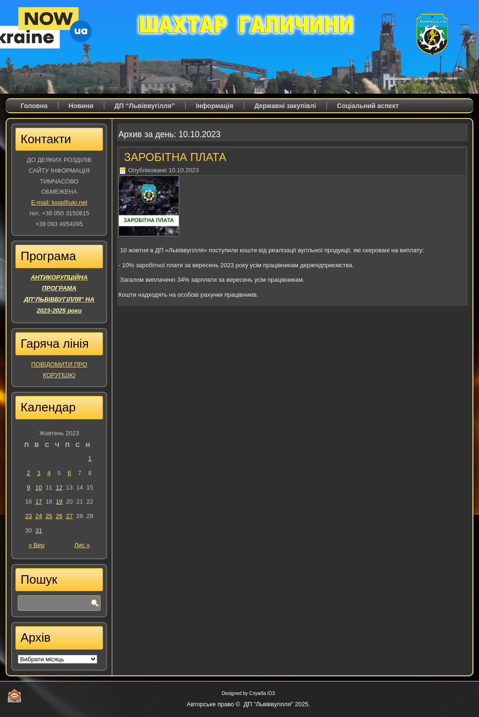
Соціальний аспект (368, 106)
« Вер (36, 545)
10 (39, 487)
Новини (81, 106)
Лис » (82, 545)
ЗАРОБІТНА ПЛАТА (175, 157)
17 (39, 501)
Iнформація (214, 106)
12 (59, 487)
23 (28, 515)
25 (48, 515)
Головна (34, 106)
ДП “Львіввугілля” (145, 106)
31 (39, 530)
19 (59, 501)
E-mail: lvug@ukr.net (59, 202)
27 (69, 515)
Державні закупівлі (285, 106)
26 (59, 515)
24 (39, 515)
